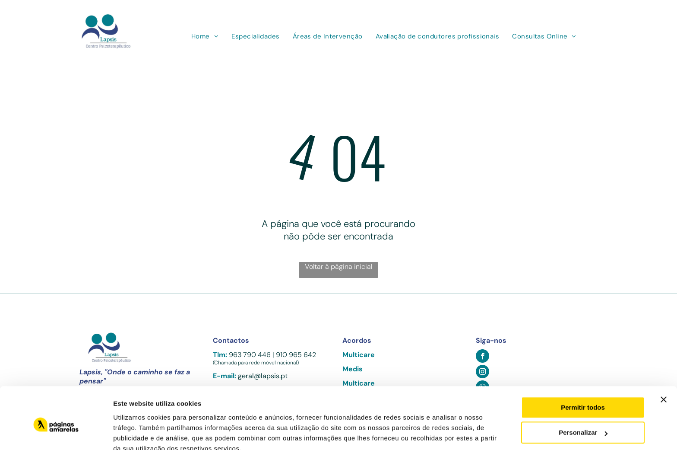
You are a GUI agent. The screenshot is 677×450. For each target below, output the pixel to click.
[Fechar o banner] (664, 360)
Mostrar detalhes (139, 433)
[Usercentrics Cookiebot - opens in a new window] (56, 433)
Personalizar (583, 393)
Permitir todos (583, 368)
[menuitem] (205, 36)
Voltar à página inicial (338, 266)
